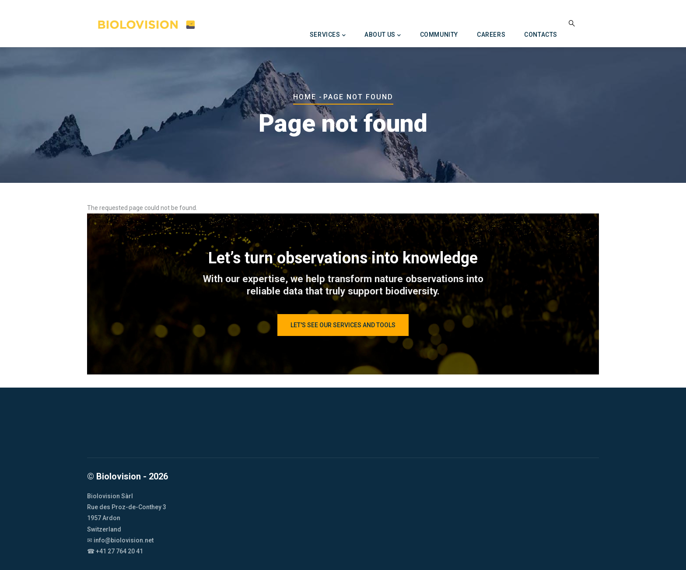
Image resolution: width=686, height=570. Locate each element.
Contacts (540, 34)
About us (382, 35)
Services (328, 35)
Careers (491, 34)
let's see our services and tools (343, 325)
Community (439, 34)
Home (304, 97)
